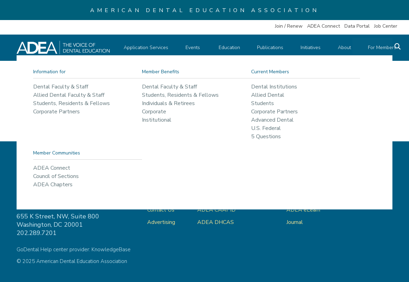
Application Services (148, 47)
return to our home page (322, 112)
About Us (159, 197)
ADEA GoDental (217, 185)
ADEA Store (301, 185)
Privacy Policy (362, 185)
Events (194, 47)
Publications (266, 47)
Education (227, 47)
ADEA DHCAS (215, 222)
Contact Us (160, 210)
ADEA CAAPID (216, 210)
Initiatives (304, 47)
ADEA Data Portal (309, 197)
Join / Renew (289, 26)
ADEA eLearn (303, 210)
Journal (294, 222)
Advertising (162, 222)
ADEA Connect (323, 26)
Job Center (385, 26)
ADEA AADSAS (217, 197)
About (335, 47)
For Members (371, 47)
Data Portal (357, 26)
